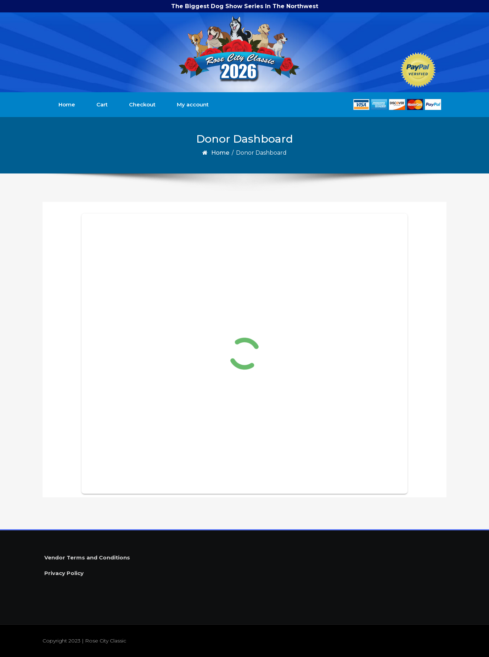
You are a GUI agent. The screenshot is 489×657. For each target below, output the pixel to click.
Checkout (142, 104)
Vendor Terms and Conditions (87, 557)
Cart (102, 104)
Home (66, 104)
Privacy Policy (64, 573)
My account (193, 104)
